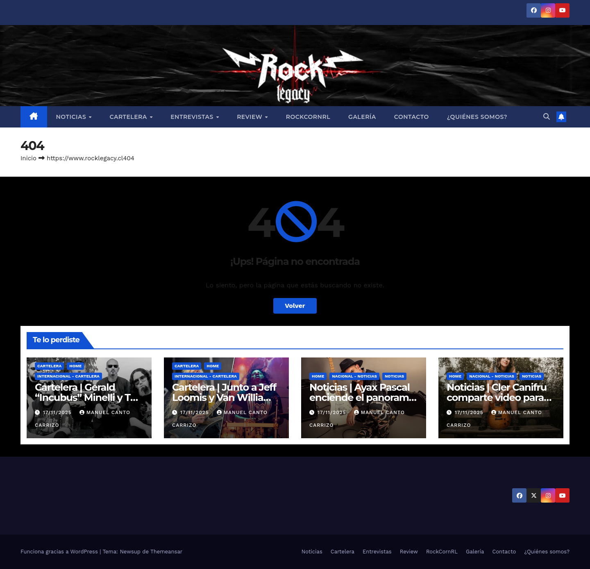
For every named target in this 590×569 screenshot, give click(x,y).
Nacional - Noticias (354, 376)
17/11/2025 (58, 412)
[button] (546, 117)
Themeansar (166, 552)
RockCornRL (308, 117)
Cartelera (129, 117)
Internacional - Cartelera (68, 376)
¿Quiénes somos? (477, 117)
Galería (362, 117)
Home (75, 366)
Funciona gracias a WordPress (60, 552)
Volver (295, 306)
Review (250, 117)
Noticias (72, 117)
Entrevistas (192, 117)
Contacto (411, 117)
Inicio (28, 158)
